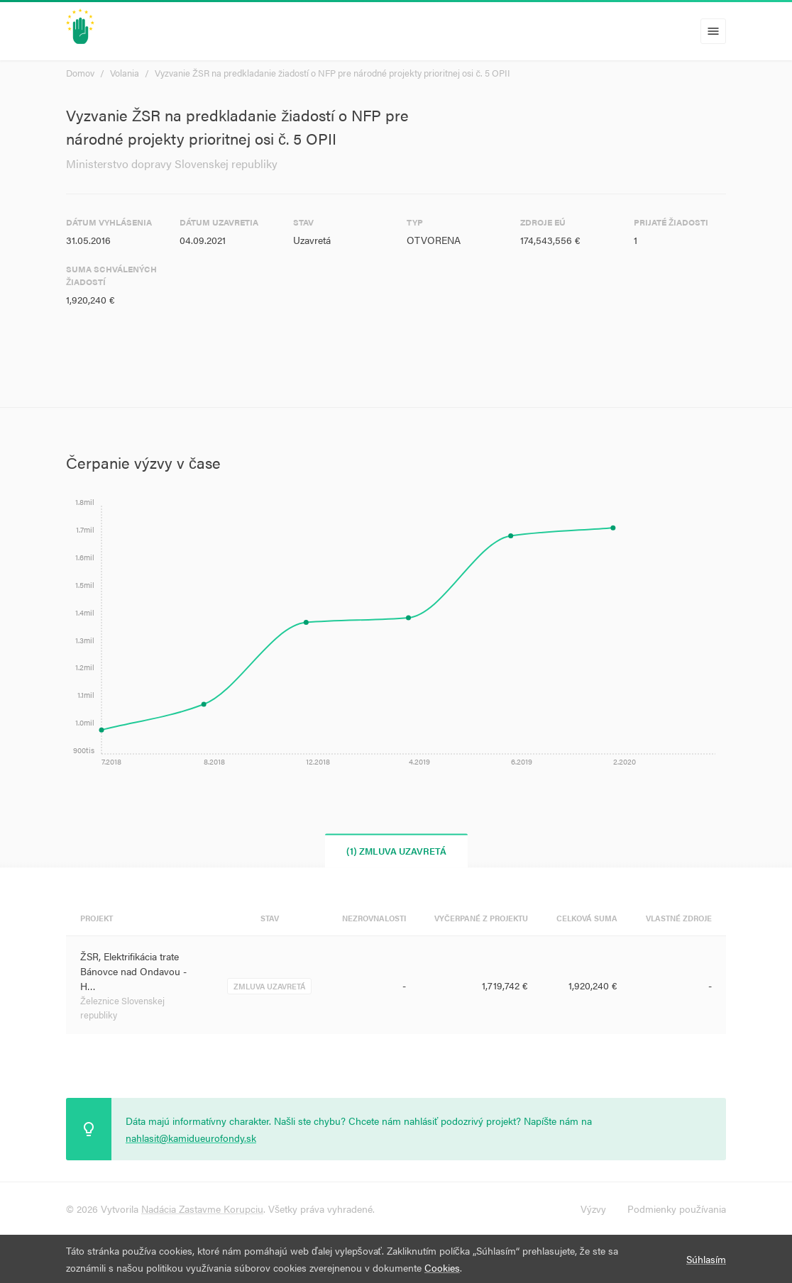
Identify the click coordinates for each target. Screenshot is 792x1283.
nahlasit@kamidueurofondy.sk (191, 1138)
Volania (124, 72)
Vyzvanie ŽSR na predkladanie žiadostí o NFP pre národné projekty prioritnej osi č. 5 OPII (332, 72)
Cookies (442, 1267)
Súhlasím (706, 1259)
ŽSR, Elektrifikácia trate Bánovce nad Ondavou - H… (133, 971)
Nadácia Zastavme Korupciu (202, 1208)
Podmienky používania (676, 1208)
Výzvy (593, 1208)
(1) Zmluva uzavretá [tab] (396, 850)
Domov (80, 72)
